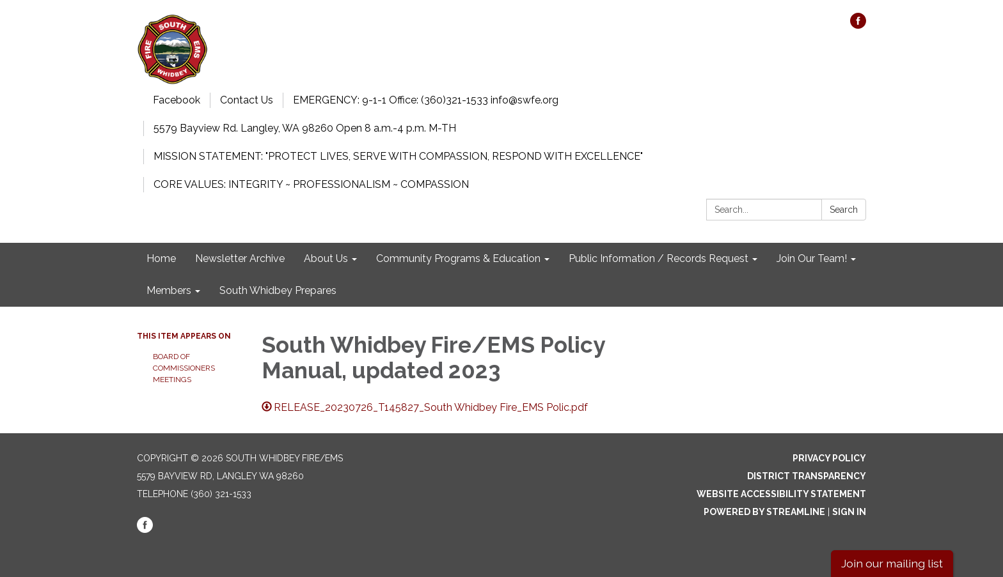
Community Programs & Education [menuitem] (458, 258)
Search (844, 209)
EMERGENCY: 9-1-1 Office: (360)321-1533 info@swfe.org (425, 100)
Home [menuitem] (161, 258)
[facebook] (858, 25)
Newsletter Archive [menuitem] (240, 258)
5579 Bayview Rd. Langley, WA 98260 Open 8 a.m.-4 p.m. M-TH (305, 128)
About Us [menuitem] (326, 258)
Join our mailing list (892, 563)
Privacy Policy (829, 458)
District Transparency (806, 476)
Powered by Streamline (764, 512)
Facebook (176, 100)
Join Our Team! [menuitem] (812, 258)
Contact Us (246, 100)
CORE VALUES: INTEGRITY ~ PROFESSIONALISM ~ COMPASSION (311, 184)
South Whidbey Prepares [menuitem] (277, 290)
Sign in (849, 512)
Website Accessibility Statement (781, 494)
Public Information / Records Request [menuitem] (658, 258)
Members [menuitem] (168, 290)
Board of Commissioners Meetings (184, 368)
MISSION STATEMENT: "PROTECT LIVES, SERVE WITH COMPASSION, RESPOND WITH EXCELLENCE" (398, 156)
